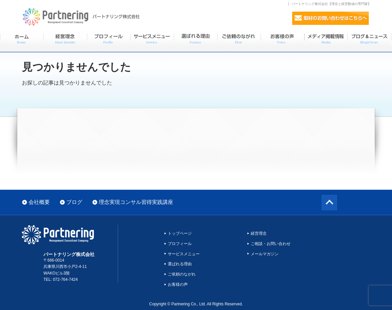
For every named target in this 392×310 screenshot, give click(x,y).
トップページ (180, 233)
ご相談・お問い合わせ (271, 243)
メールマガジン (265, 254)
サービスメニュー (184, 254)
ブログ (74, 202)
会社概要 (39, 202)
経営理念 (259, 233)
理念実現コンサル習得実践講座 (136, 202)
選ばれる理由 (180, 264)
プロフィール (180, 243)
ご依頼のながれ (182, 274)
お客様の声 (178, 284)
